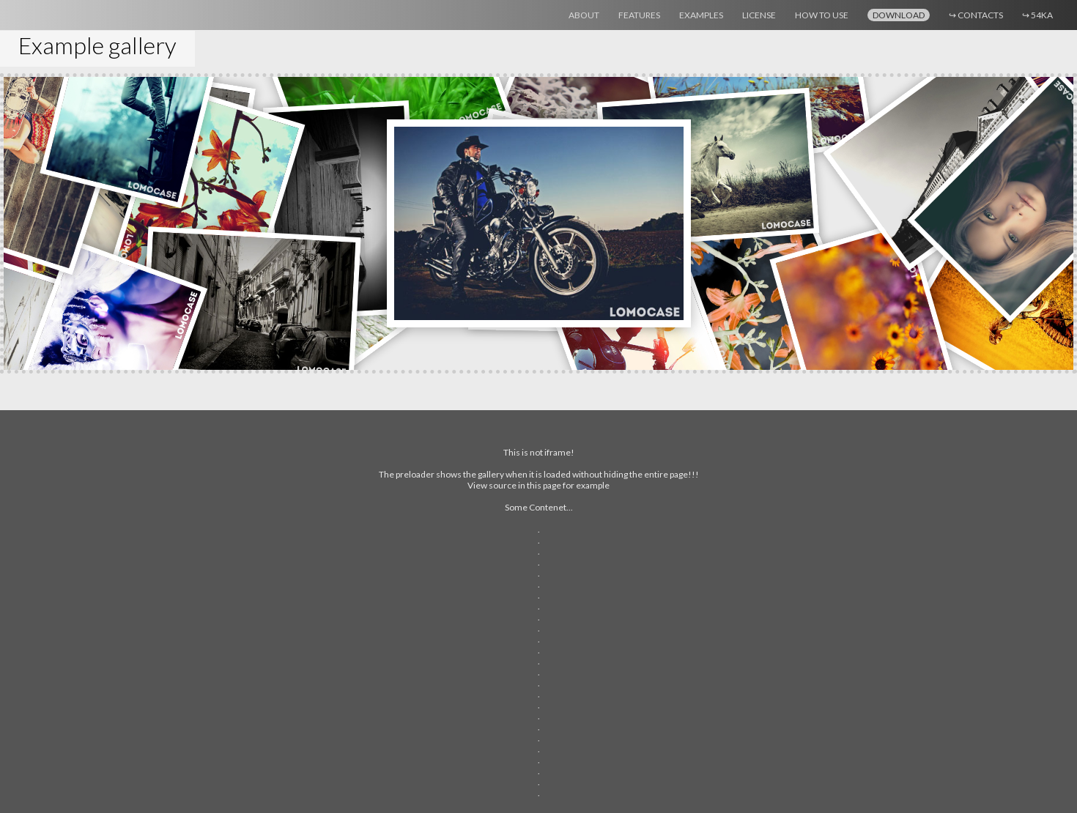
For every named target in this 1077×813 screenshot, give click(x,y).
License (759, 15)
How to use (821, 15)
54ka (1037, 15)
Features (639, 15)
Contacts (976, 15)
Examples (701, 15)
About (584, 15)
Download (899, 15)
